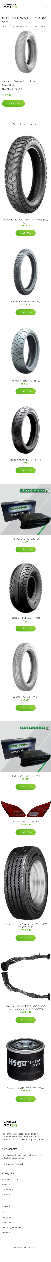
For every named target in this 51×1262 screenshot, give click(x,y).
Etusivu (5, 26)
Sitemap (6, 1232)
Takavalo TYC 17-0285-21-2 (25, 821)
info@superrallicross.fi (12, 1164)
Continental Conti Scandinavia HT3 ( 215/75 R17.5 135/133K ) (25, 926)
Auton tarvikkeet (10, 1179)
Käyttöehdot (8, 1222)
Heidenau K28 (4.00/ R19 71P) (25, 697)
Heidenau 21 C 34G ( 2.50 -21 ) (25, 538)
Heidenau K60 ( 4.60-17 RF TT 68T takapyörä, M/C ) (25, 221)
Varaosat (6, 1194)
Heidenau (31, 81)
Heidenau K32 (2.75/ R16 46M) (25, 301)
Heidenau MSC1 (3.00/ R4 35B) (26, 618)
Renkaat (6, 1184)
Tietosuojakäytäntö (11, 1227)
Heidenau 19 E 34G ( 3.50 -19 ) (25, 776)
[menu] (46, 6)
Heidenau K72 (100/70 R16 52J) (25, 380)
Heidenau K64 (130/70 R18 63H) (25, 459)
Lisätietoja (13, 103)
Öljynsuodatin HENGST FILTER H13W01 (25, 1088)
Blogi (4, 1212)
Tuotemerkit (20, 81)
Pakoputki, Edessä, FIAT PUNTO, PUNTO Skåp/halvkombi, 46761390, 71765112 (25, 1007)
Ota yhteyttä (8, 1217)
